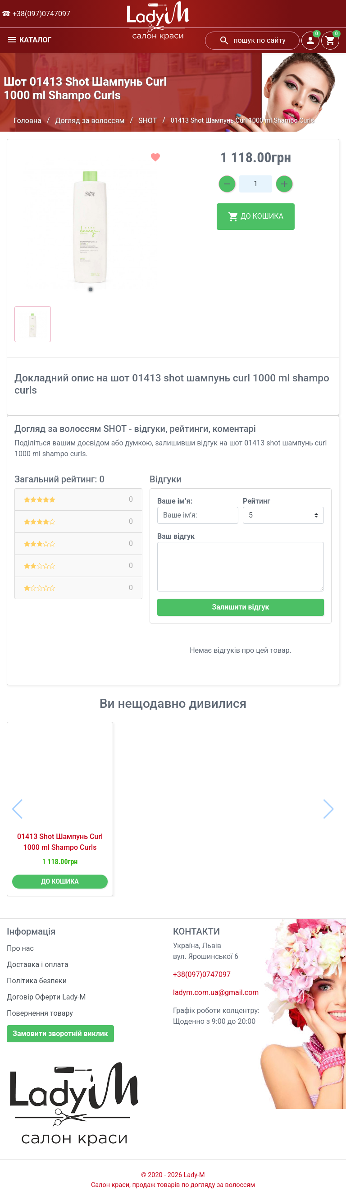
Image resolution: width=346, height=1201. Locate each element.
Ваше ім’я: (174, 501)
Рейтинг (256, 501)
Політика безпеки (37, 980)
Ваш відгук (176, 536)
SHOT (147, 120)
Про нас (20, 948)
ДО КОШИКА (255, 216)
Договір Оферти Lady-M (46, 997)
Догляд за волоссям (89, 120)
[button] (90, 289)
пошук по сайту (252, 40)
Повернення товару (40, 1013)
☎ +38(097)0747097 (36, 13)
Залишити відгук (240, 607)
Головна (27, 120)
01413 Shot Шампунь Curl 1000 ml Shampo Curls (60, 842)
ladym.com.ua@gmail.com (216, 992)
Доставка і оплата (37, 964)
